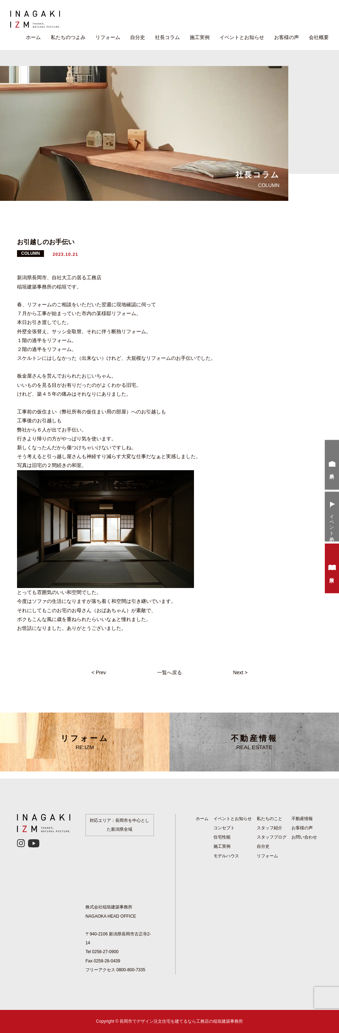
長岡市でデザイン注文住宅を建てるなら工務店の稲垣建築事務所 (181, 1021)
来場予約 (332, 466)
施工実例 (200, 37)
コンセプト (224, 827)
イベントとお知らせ (241, 37)
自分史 (137, 37)
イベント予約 (332, 517)
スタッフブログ (272, 837)
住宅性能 (221, 837)
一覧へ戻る (169, 672)
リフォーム (107, 37)
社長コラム (167, 37)
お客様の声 (286, 37)
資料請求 (332, 569)
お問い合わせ (304, 837)
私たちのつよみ (68, 37)
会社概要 (319, 37)
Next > (240, 672)
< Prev (98, 672)
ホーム (33, 37)
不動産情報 (254, 742)
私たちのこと (269, 818)
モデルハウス (226, 855)
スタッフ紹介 (269, 827)
